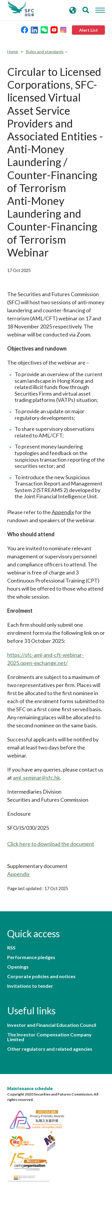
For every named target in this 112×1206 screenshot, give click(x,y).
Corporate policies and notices (41, 976)
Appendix (18, 874)
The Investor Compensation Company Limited (49, 1037)
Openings (18, 966)
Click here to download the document (50, 844)
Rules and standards (45, 51)
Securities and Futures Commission (21, 8)
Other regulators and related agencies (49, 1049)
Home (12, 51)
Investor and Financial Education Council (51, 1025)
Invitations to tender (30, 986)
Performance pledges (31, 957)
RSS (11, 947)
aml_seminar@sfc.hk (36, 777)
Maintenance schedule (30, 1088)
